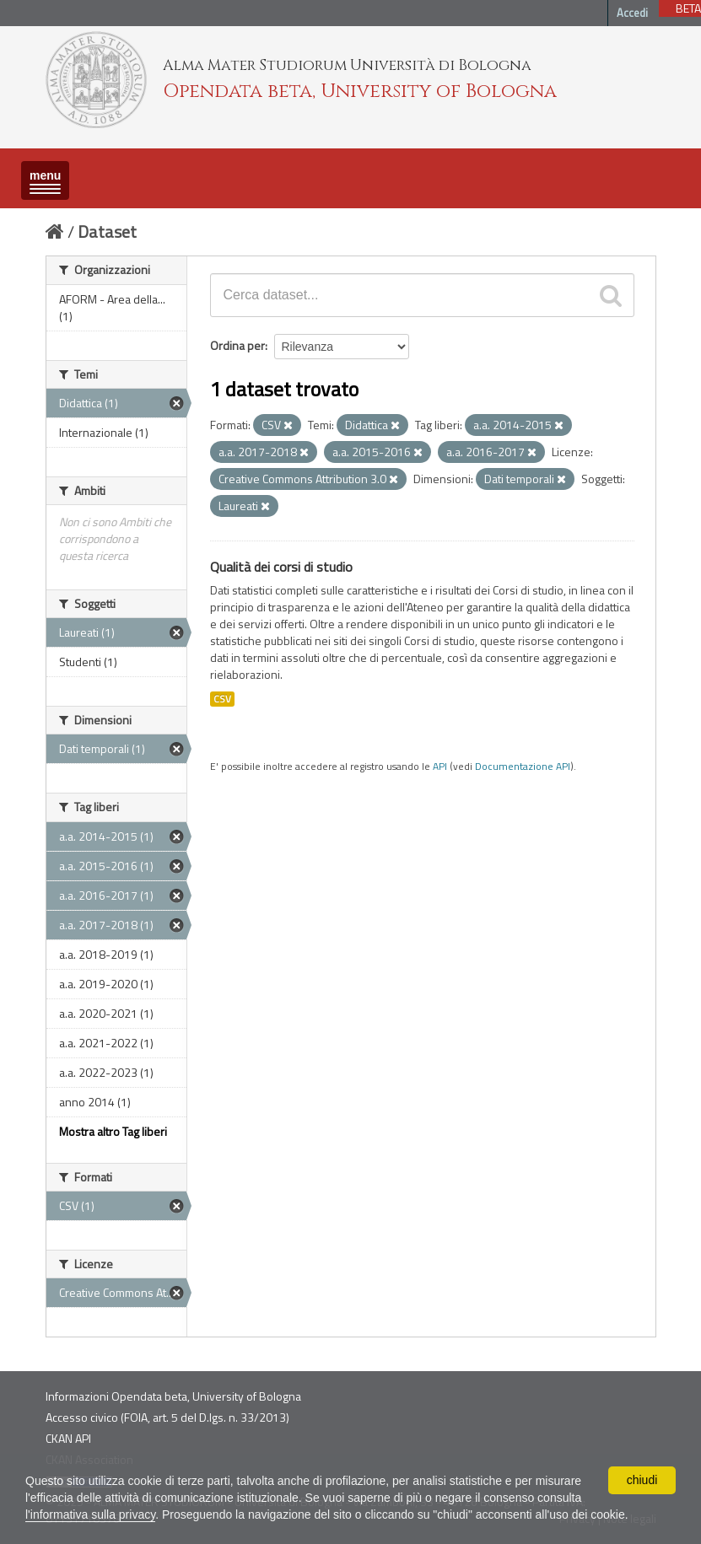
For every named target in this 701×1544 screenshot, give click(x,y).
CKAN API (68, 1438)
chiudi (642, 1480)
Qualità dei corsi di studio (281, 567)
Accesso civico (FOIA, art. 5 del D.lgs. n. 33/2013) (167, 1417)
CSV (222, 699)
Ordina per (237, 345)
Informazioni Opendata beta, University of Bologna (173, 1396)
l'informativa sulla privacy (90, 1514)
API (440, 766)
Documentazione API (522, 766)
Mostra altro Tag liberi (113, 1131)
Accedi (632, 12)
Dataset (107, 231)
